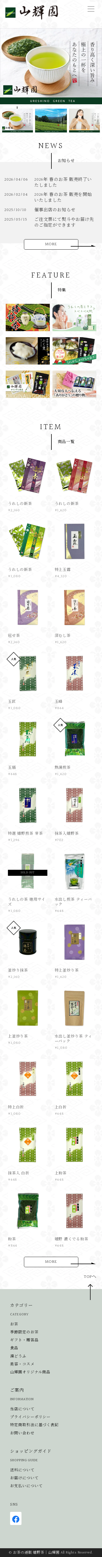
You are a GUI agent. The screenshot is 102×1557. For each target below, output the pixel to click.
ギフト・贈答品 (24, 1340)
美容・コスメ (22, 1364)
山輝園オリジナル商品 (30, 1372)
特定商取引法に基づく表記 (34, 1425)
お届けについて (24, 1478)
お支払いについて (26, 1486)
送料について (22, 1470)
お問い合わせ (22, 1433)
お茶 (14, 1324)
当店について (22, 1409)
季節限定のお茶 (24, 1332)
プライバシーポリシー (30, 1417)
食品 (14, 1348)
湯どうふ (18, 1356)
